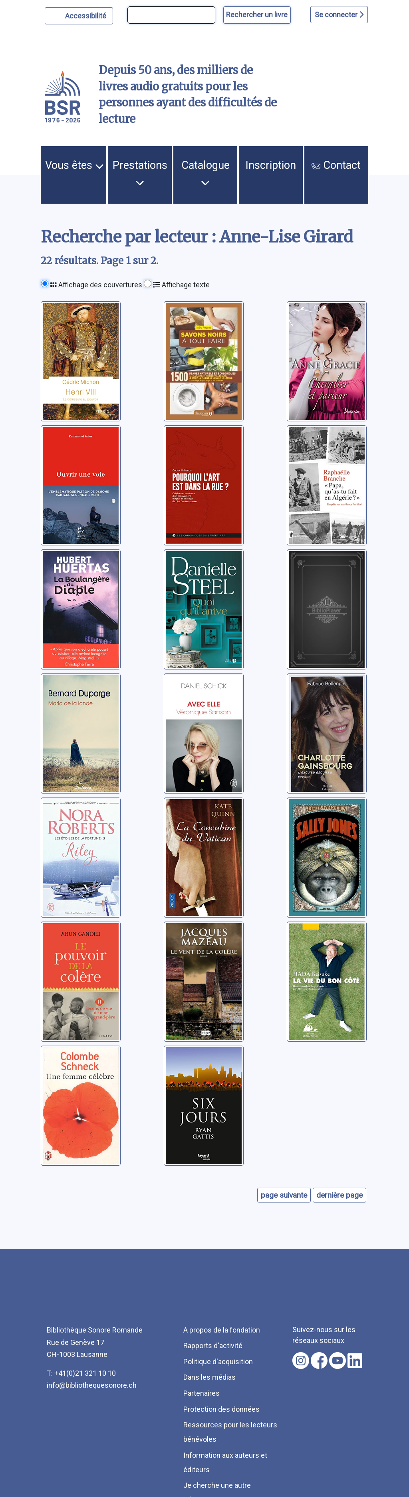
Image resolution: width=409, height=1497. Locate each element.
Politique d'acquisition (218, 1361)
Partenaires (201, 1393)
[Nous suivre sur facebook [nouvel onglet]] (319, 1360)
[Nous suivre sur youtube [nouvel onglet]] (337, 1360)
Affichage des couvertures (96, 285)
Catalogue (205, 173)
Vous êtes (74, 165)
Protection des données (221, 1409)
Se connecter (339, 14)
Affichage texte (181, 285)
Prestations (140, 173)
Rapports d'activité (212, 1345)
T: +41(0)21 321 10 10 (81, 1373)
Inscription (271, 165)
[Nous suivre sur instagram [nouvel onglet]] (300, 1360)
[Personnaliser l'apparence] (79, 15)
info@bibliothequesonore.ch (92, 1385)
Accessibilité (87, 15)
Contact (336, 165)
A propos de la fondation (221, 1330)
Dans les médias (209, 1377)
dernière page (339, 1195)
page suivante (284, 1195)
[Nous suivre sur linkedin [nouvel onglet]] (354, 1360)
